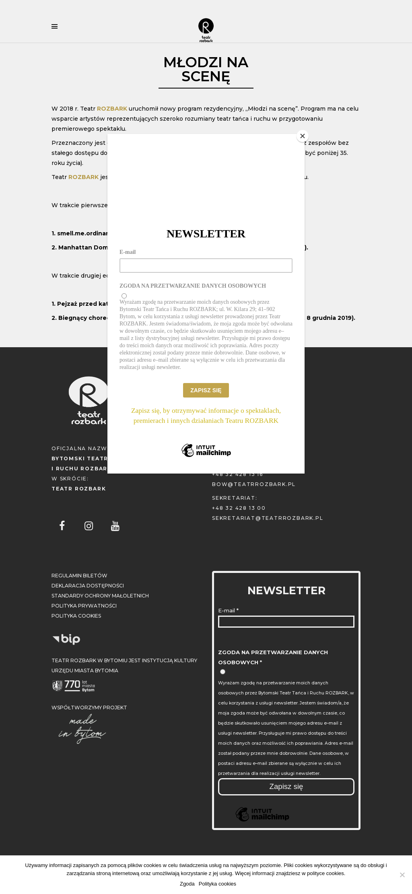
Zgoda (187, 884)
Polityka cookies (217, 884)
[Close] (303, 136)
